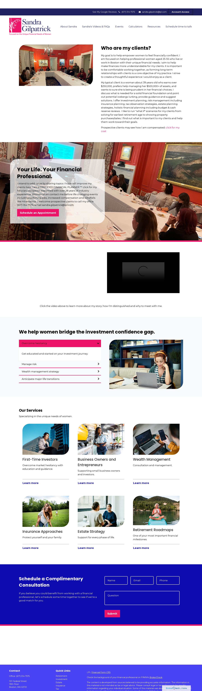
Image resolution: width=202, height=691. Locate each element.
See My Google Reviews (105, 3)
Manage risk (29, 355)
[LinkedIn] (11, 688)
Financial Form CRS (101, 664)
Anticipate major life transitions (40, 370)
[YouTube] (16, 688)
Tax (57, 680)
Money (59, 683)
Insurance (60, 677)
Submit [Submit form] (112, 605)
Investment (61, 671)
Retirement (61, 667)
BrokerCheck (156, 669)
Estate (59, 674)
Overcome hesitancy (34, 334)
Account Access (180, 3)
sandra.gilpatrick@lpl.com (152, 3)
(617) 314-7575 (126, 3)
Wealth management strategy (40, 363)
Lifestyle (60, 687)
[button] (68, 18)
